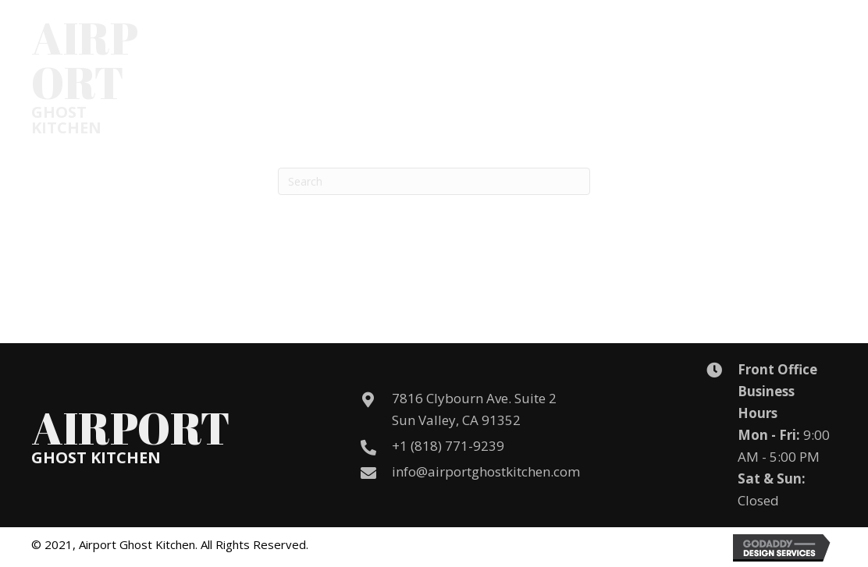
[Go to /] (130, 76)
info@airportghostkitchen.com (486, 471)
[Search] (434, 181)
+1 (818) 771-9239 (448, 446)
